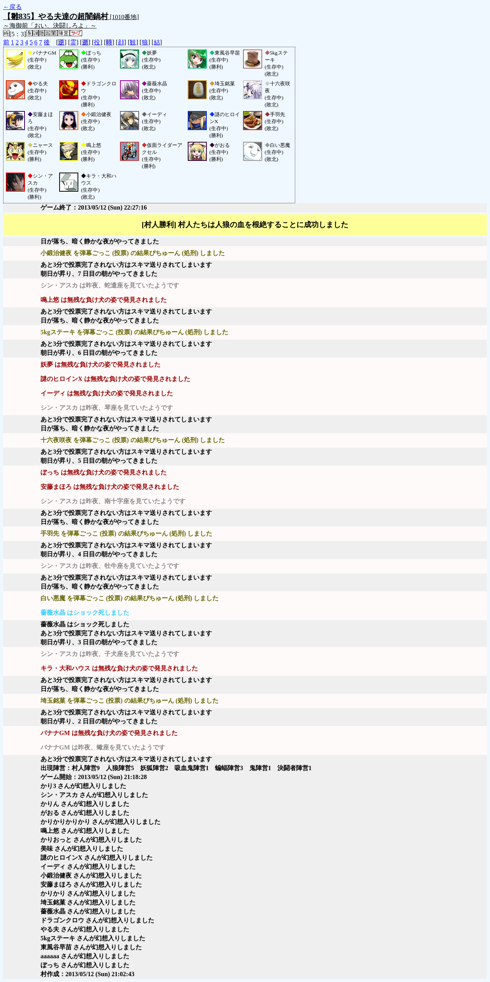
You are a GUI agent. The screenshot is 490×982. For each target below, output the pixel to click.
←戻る (12, 7)
